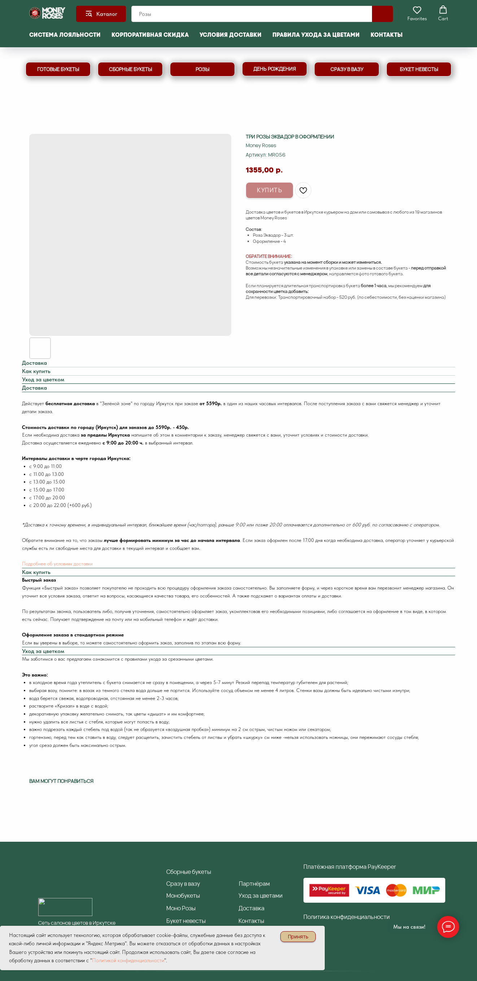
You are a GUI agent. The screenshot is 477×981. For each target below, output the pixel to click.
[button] (417, 13)
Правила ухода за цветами (316, 35)
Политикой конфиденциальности (128, 960)
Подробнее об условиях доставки (57, 563)
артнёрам (254, 884)
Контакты (387, 35)
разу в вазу (183, 884)
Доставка (251, 908)
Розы (189, 908)
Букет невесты (186, 921)
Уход (244, 895)
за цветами (267, 895)
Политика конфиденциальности (346, 917)
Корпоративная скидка (150, 35)
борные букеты (188, 872)
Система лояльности (65, 35)
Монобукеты (183, 895)
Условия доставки (231, 35)
